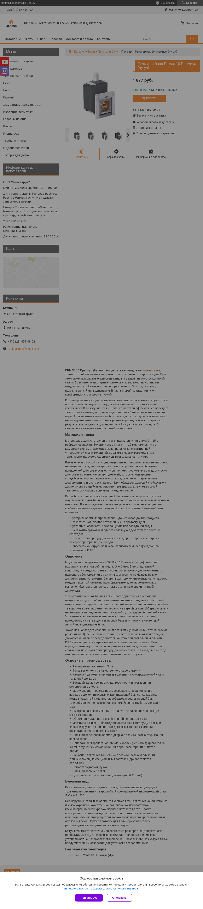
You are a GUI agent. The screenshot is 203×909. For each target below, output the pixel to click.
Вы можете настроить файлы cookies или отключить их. (100, 888)
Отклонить (119, 897)
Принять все (89, 897)
